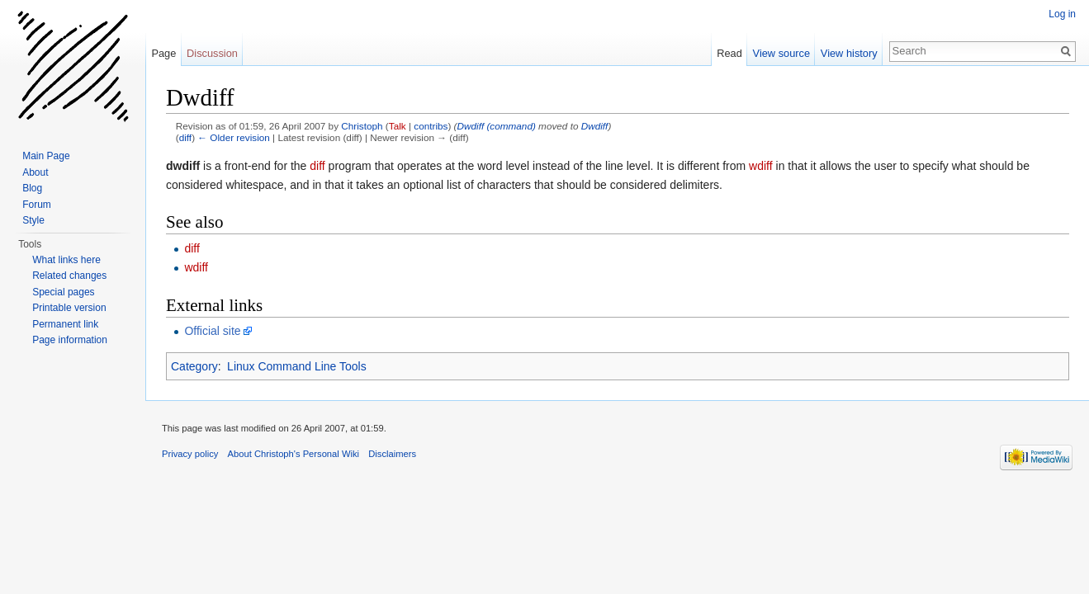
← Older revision (233, 137)
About (35, 172)
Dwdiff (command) (496, 125)
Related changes (69, 275)
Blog (32, 188)
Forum (36, 204)
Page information (69, 340)
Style (33, 220)
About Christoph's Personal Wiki (293, 454)
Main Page (45, 156)
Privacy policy (190, 454)
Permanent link (65, 324)
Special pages (63, 292)
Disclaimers (392, 454)
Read (729, 53)
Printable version (69, 308)
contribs (430, 125)
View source (781, 53)
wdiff (761, 165)
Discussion (212, 53)
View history (849, 53)
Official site (212, 330)
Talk (397, 125)
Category (194, 366)
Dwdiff (594, 125)
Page (163, 53)
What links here (66, 260)
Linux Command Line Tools (297, 366)
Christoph (361, 125)
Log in (1062, 14)
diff (185, 137)
